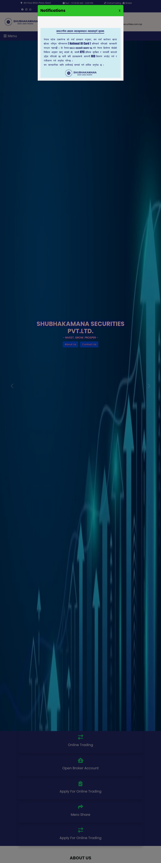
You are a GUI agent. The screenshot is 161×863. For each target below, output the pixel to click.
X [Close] (120, 10)
